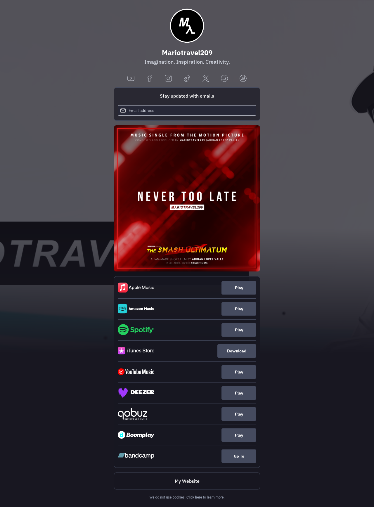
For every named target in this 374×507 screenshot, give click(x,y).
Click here (194, 497)
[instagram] (168, 79)
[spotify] (224, 79)
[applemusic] (243, 79)
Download (237, 351)
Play (239, 287)
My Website (187, 481)
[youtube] (131, 79)
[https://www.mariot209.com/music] (187, 481)
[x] (205, 79)
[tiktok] (187, 79)
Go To (239, 456)
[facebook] (149, 79)
